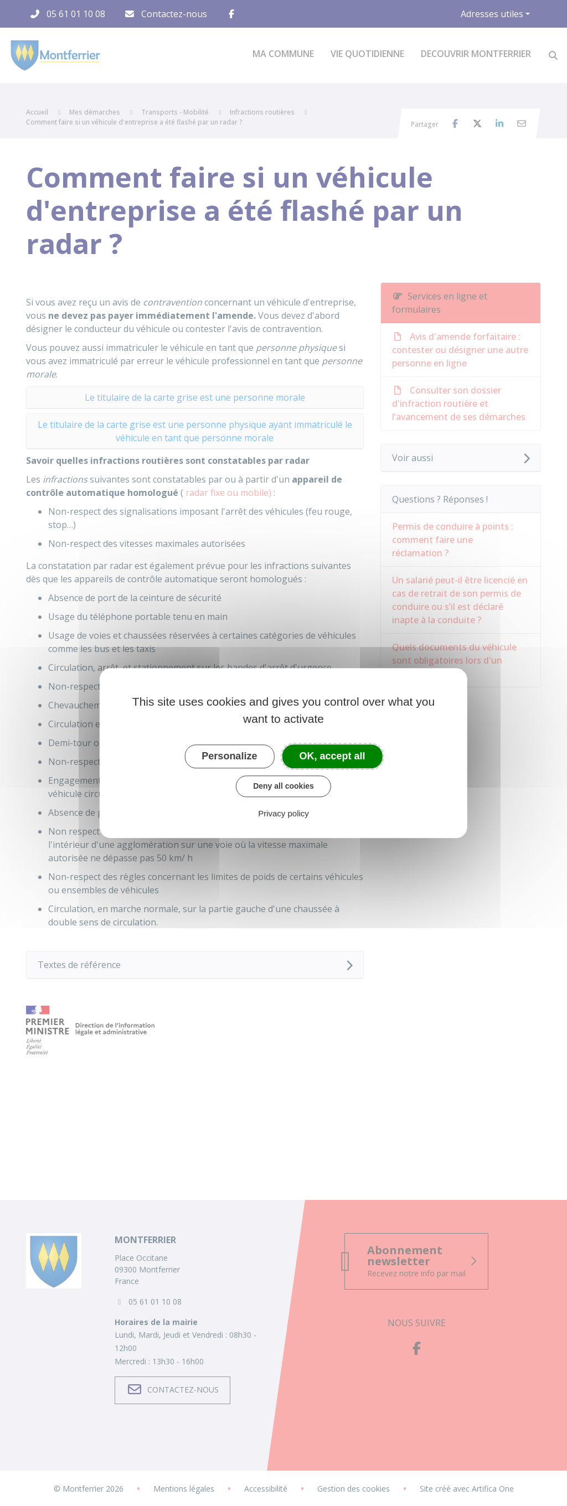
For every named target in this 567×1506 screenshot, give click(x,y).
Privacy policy (283, 813)
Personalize (229, 756)
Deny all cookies (283, 786)
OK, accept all (332, 756)
